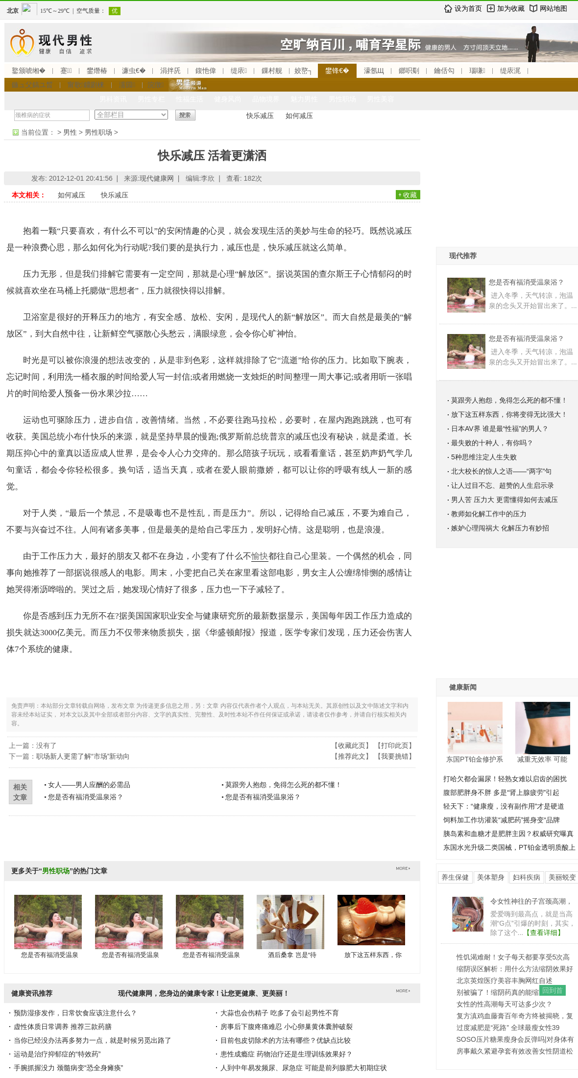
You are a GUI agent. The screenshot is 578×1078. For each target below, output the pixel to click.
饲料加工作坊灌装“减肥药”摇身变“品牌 (501, 820)
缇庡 (239, 70)
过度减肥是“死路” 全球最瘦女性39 (508, 1027)
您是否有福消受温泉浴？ (85, 797)
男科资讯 (113, 99)
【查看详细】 (543, 932)
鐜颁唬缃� (29, 70)
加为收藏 (511, 8)
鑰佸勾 (444, 70)
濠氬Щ (374, 70)
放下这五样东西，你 (373, 954)
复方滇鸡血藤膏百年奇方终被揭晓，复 (515, 1016)
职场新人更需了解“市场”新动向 (83, 756)
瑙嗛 (477, 70)
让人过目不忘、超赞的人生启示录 (502, 485)
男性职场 (342, 99)
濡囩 (127, 85)
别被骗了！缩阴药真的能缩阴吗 (505, 992)
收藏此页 (351, 745)
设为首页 (468, 8)
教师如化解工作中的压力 (489, 514)
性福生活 (189, 99)
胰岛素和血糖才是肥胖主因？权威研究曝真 (508, 834)
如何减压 (299, 116)
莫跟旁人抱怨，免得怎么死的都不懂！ (283, 785)
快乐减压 (260, 116)
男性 (70, 132)
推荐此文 (351, 756)
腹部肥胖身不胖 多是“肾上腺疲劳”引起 (501, 792)
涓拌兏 (170, 70)
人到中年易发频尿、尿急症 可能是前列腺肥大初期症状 (303, 1068)
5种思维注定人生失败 (484, 457)
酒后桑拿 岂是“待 (292, 954)
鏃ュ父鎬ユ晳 (32, 85)
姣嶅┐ (303, 70)
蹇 (66, 70)
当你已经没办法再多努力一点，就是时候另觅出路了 (92, 1040)
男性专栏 (151, 99)
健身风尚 (227, 99)
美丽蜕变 (562, 877)
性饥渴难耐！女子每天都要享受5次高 (513, 957)
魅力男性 (304, 99)
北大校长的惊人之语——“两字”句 (501, 471)
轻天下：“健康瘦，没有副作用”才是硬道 (503, 806)
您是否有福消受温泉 (49, 954)
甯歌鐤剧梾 (86, 85)
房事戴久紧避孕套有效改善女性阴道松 (515, 1051)
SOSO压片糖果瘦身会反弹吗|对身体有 (515, 1039)
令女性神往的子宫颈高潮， (531, 901)
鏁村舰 (272, 70)
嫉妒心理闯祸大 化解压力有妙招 (500, 528)
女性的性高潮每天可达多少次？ (505, 1004)
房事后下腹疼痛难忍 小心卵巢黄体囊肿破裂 (286, 1026)
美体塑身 (491, 877)
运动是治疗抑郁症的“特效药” (57, 1054)
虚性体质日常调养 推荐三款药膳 (63, 1026)
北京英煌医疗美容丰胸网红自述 (505, 980)
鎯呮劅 (409, 70)
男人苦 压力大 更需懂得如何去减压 (504, 499)
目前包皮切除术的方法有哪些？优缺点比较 (285, 1040)
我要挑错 (395, 756)
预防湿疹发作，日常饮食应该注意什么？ (75, 1013)
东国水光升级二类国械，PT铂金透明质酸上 (509, 847)
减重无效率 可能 (542, 759)
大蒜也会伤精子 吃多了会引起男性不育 (279, 1013)
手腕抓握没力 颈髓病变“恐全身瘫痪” (68, 1068)
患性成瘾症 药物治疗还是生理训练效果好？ (286, 1054)
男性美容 (380, 99)
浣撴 (155, 85)
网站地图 (553, 8)
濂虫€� (133, 70)
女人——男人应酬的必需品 (89, 785)
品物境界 (266, 99)
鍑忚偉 (205, 70)
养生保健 (455, 877)
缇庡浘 (510, 70)
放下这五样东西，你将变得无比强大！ (509, 414)
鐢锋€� (337, 70)
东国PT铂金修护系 (474, 759)
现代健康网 (157, 178)
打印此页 (395, 745)
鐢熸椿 (97, 70)
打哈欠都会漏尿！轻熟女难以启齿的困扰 (505, 779)
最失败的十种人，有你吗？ (492, 443)
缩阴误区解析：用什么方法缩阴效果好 (515, 969)
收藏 (410, 195)
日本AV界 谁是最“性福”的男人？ (500, 428)
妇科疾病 (526, 877)
